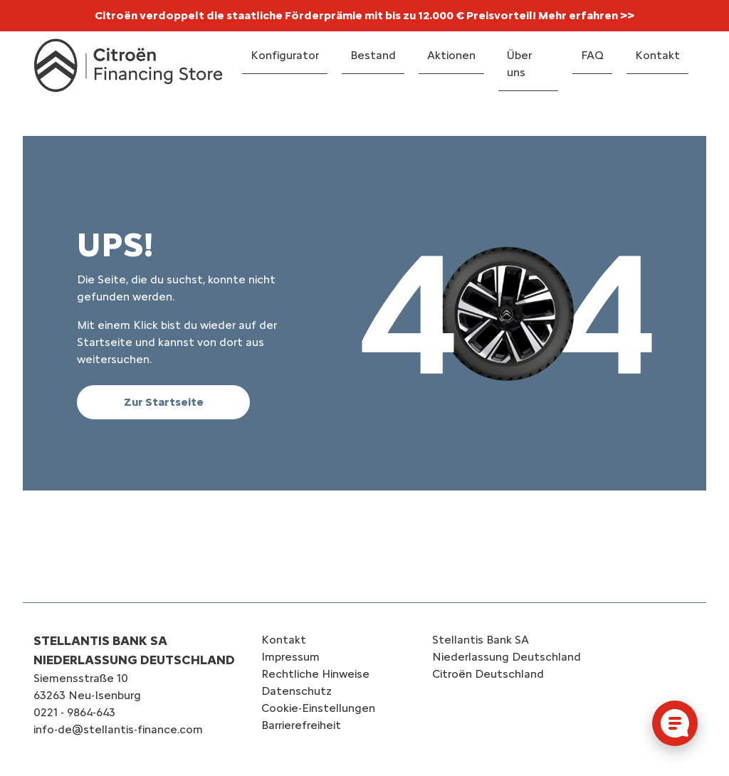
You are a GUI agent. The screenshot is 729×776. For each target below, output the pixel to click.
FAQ (592, 55)
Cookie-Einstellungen (318, 708)
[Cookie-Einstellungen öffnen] (675, 723)
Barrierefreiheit (301, 725)
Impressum (290, 657)
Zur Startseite (164, 402)
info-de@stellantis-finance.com (118, 729)
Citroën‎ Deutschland (488, 674)
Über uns (519, 63)
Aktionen (451, 55)
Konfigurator (285, 55)
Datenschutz (296, 691)
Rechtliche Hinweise (315, 674)
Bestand (373, 55)
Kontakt (657, 55)
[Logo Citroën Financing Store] (128, 65)
